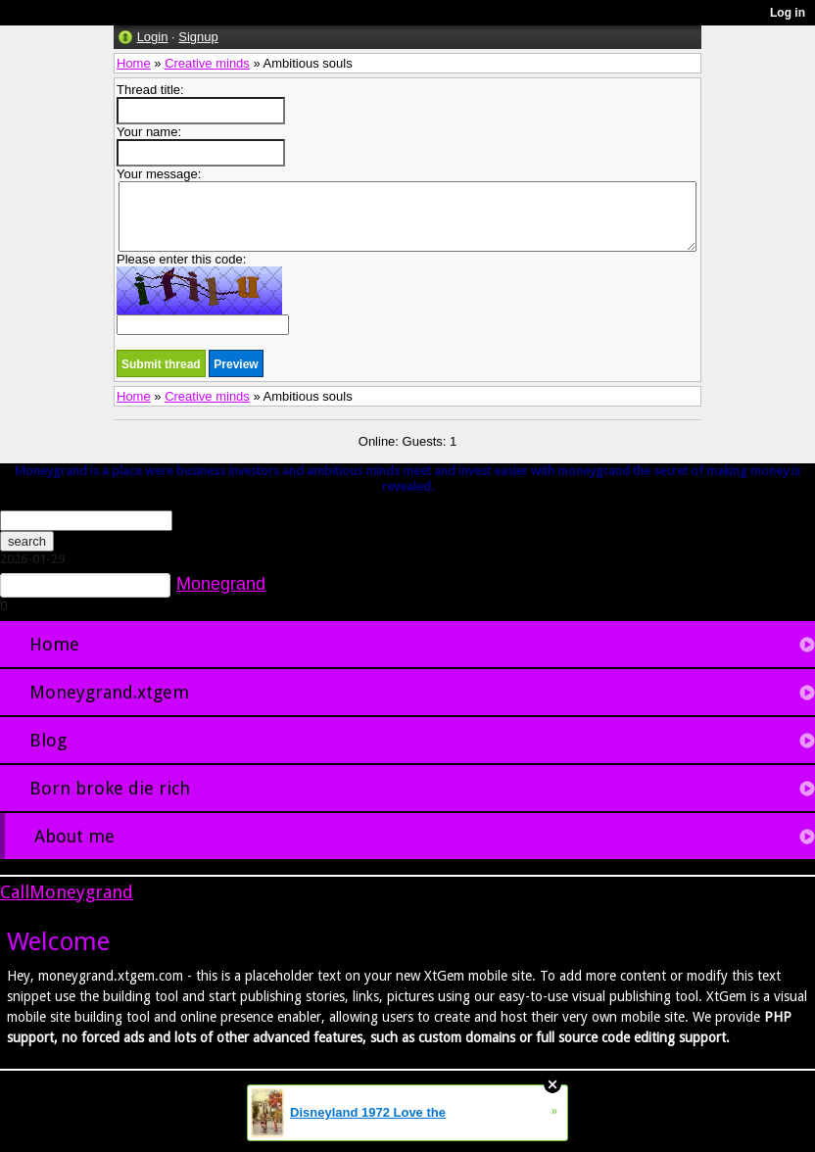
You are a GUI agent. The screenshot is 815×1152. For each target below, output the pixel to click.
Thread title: (201, 103)
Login (152, 36)
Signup (197, 36)
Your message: (406, 209)
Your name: (201, 145)
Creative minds (207, 63)
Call (14, 892)
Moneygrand (81, 892)
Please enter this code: (203, 293)
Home (134, 63)
